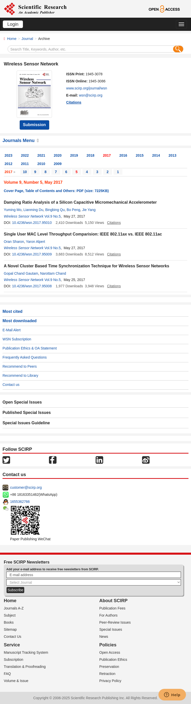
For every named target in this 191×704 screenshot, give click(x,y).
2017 (107, 155)
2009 (58, 164)
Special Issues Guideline (26, 423)
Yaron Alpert (35, 242)
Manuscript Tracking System (26, 652)
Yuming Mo (12, 210)
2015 (140, 155)
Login (12, 24)
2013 (172, 155)
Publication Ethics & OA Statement (30, 348)
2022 (25, 155)
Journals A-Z (14, 608)
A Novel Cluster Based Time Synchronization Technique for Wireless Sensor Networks (86, 266)
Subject (10, 615)
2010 (41, 164)
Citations (73, 102)
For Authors (108, 615)
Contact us (11, 385)
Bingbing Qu (55, 210)
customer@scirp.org (26, 487)
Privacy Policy (110, 681)
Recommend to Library (20, 375)
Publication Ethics (113, 660)
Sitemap (10, 629)
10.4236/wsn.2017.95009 (32, 254)
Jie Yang (89, 210)
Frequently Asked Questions (25, 357)
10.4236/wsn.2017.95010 (32, 223)
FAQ (7, 674)
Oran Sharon (14, 242)
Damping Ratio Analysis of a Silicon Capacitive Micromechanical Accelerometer (80, 202)
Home (11, 39)
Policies (108, 644)
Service (12, 644)
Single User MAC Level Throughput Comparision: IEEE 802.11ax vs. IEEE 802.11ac (83, 234)
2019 (74, 155)
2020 (58, 155)
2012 (8, 164)
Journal (27, 39)
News (103, 637)
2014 (156, 155)
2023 (8, 155)
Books (9, 622)
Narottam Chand (53, 273)
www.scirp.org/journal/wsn (86, 88)
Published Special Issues (27, 412)
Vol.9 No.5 (52, 216)
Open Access (109, 652)
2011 (25, 164)
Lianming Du (33, 210)
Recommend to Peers (20, 366)
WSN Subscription (17, 339)
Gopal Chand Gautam (21, 273)
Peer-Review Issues (115, 622)
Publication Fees (112, 608)
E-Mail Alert (12, 330)
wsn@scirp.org (90, 95)
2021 (41, 155)
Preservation (109, 667)
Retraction (107, 674)
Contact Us (12, 637)
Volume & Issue (16, 681)
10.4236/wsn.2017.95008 (32, 286)
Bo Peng (73, 210)
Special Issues (110, 629)
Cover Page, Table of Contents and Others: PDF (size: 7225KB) (56, 191)
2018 (90, 155)
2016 (123, 155)
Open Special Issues (22, 402)
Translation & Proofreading (25, 667)
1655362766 (20, 502)
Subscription (13, 660)
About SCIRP (113, 600)
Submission (34, 125)
